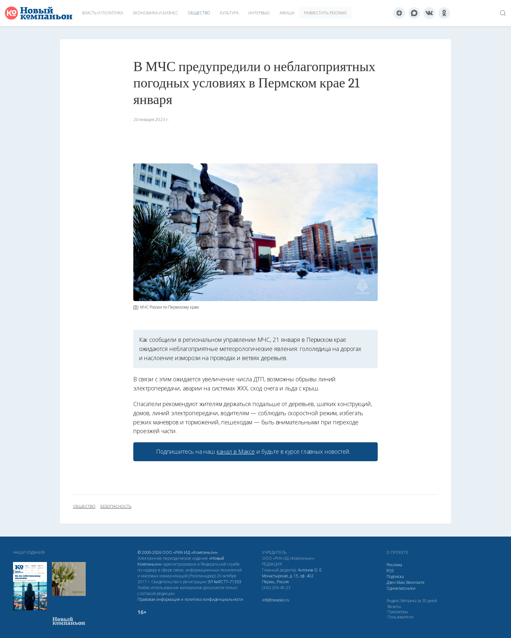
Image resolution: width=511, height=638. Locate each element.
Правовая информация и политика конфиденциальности (190, 599)
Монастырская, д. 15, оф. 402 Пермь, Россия (288, 579)
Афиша (287, 13)
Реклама (394, 565)
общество (84, 506)
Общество (199, 13)
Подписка (395, 576)
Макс (401, 582)
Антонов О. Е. (310, 570)
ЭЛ (224, 582)
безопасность (115, 506)
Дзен (391, 582)
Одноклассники (401, 588)
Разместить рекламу (325, 13)
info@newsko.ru (275, 600)
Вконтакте (415, 582)
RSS (390, 570)
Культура (229, 13)
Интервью (259, 13)
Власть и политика (102, 13)
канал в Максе (236, 451)
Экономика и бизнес (155, 13)
